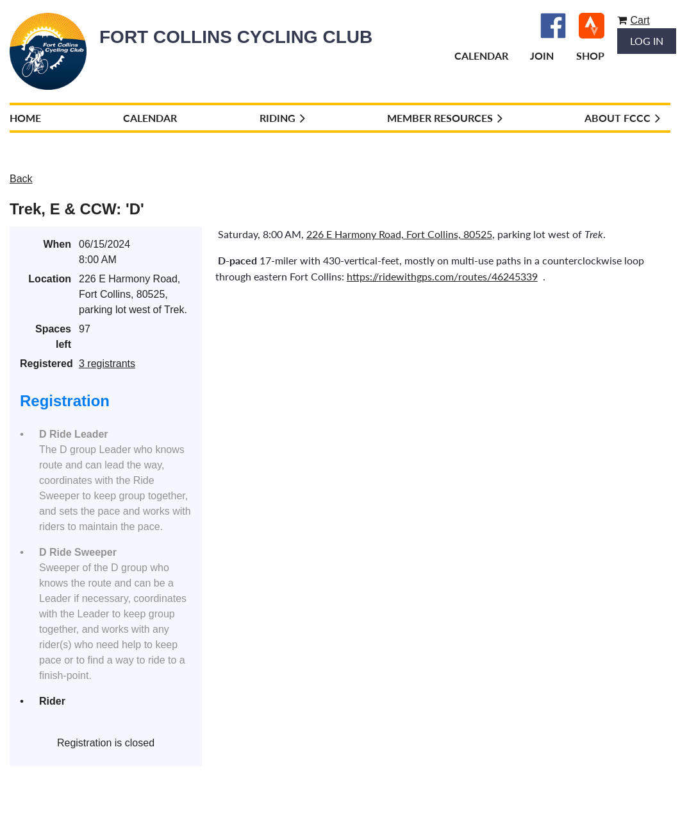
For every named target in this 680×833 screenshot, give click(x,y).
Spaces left (53, 336)
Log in (646, 41)
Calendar (481, 55)
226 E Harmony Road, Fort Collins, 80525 (399, 234)
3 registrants (107, 363)
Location (49, 278)
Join (542, 55)
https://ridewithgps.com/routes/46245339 (442, 276)
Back (21, 178)
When (57, 244)
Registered (45, 363)
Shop (590, 55)
